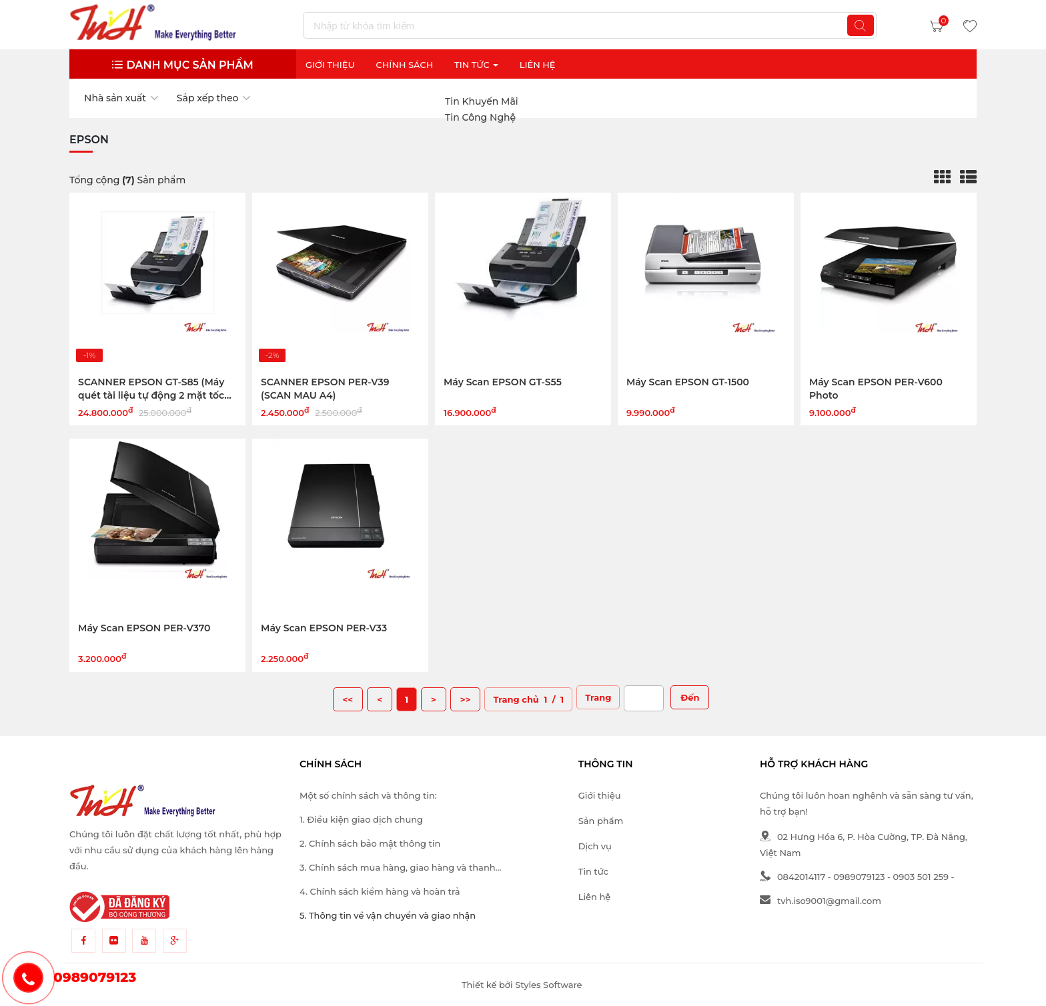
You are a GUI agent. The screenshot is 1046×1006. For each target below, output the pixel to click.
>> (465, 699)
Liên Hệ (538, 64)
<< (348, 699)
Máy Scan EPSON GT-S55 (503, 382)
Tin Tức (476, 64)
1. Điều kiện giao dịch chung (361, 819)
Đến (689, 697)
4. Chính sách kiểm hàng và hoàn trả (380, 891)
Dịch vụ (595, 846)
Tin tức (593, 871)
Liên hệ (594, 896)
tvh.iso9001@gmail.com (820, 900)
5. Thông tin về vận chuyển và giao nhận (388, 915)
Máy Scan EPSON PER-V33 (324, 628)
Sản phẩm (600, 820)
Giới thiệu (330, 64)
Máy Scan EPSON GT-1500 (687, 382)
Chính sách (405, 64)
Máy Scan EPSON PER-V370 (144, 628)
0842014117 (792, 876)
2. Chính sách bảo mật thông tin (370, 843)
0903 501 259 (921, 876)
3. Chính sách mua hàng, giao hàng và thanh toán (398, 868)
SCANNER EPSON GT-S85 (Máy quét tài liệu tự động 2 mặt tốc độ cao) (151, 395)
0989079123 (859, 876)
